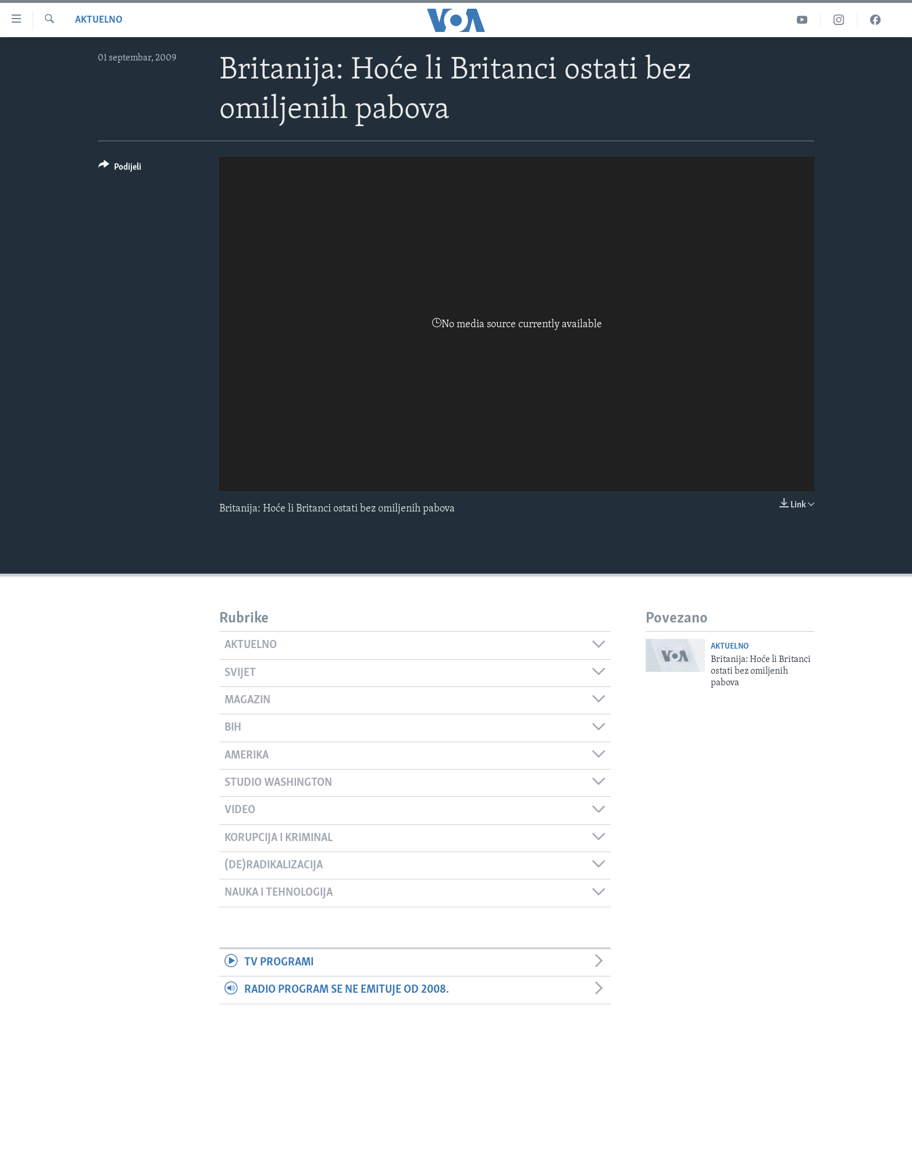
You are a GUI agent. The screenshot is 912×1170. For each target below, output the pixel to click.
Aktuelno (99, 20)
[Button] (119, 169)
